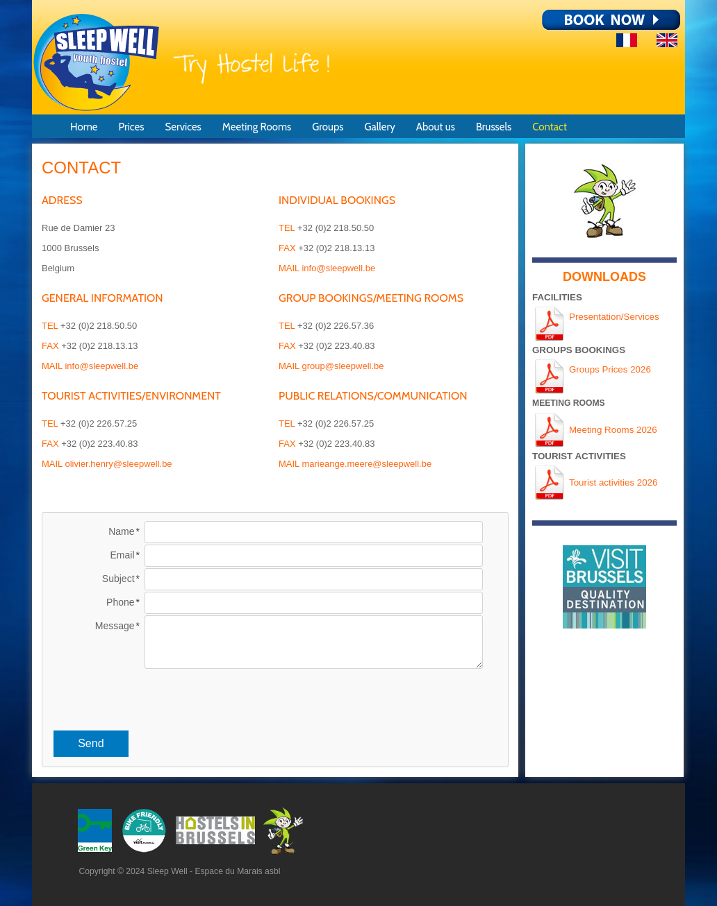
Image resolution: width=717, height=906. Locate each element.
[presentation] (275, 697)
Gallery (379, 127)
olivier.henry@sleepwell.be (118, 464)
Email (122, 555)
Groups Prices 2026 (610, 369)
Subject (118, 578)
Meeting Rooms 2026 (613, 430)
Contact (549, 127)
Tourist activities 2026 (613, 482)
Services (183, 127)
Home (83, 127)
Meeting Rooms (256, 127)
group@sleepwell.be (343, 366)
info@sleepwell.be (101, 366)
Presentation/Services (614, 316)
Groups (327, 127)
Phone (120, 602)
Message (115, 625)
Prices (131, 127)
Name (121, 531)
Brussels (493, 127)
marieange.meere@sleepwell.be (366, 464)
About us (435, 127)
